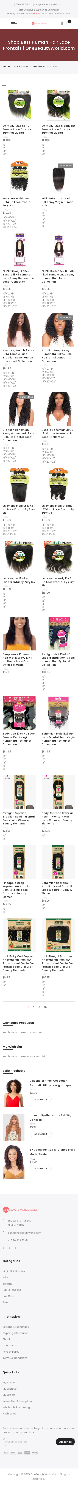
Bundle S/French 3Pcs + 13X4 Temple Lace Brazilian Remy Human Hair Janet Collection (19, 356)
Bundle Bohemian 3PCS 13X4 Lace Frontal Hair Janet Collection (57, 433)
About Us (8, 1339)
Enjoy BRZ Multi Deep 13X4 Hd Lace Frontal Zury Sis (17, 202)
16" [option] (4, 154)
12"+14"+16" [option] (9, 296)
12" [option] (4, 147)
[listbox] (19, 149)
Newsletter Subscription (17, 1401)
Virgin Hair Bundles (14, 1271)
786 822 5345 (22, 4)
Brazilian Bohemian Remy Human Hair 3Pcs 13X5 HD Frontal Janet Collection (18, 435)
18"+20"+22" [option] (10, 223)
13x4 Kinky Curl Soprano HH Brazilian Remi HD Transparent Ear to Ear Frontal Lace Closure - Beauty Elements (19, 963)
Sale (5, 1302)
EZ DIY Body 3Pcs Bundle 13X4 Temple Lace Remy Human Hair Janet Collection (58, 276)
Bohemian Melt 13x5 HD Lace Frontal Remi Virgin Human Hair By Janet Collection (58, 739)
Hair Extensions (12, 1290)
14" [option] (4, 150)
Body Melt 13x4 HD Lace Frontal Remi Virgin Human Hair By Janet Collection (19, 739)
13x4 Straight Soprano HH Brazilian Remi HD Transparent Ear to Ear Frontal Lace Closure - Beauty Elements (57, 963)
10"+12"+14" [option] (9, 293)
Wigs (6, 1277)
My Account (10, 1382)
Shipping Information (16, 1333)
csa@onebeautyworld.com (48, 4)
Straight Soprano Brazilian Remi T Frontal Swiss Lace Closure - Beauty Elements (19, 818)
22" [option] (43, 994)
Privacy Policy (11, 1352)
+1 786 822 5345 (18, 1240)
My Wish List (10, 1388)
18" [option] (43, 225)
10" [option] (4, 144)
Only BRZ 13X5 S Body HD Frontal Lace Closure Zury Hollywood (58, 129)
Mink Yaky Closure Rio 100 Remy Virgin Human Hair (57, 202)
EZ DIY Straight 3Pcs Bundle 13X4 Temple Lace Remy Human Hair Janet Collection (18, 276)
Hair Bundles (21, 66)
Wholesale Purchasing (16, 1407)
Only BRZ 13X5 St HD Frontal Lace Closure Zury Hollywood (17, 129)
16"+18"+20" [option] (9, 220)
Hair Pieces (39, 66)
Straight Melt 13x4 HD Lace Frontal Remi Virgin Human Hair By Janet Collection (58, 660)
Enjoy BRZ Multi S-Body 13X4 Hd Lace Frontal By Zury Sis (58, 509)
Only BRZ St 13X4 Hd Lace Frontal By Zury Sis (19, 580)
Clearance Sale (62, 13)
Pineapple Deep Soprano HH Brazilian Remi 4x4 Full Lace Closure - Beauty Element (17, 890)
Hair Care (8, 1296)
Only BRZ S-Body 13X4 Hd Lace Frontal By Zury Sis (58, 582)
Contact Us (10, 1345)
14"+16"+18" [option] (9, 217)
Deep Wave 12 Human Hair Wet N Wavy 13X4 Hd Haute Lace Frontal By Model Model (18, 660)
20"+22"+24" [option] (10, 226)
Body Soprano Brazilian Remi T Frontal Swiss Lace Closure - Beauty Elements (58, 818)
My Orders (9, 1395)
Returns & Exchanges (16, 1327)
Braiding (7, 1283)
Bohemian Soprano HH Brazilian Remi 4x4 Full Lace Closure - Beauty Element (57, 888)
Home (6, 66)
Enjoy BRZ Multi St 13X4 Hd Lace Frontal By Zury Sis (19, 509)
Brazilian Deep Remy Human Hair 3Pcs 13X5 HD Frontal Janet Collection (57, 356)
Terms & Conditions (15, 1358)
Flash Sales (9, 1413)
